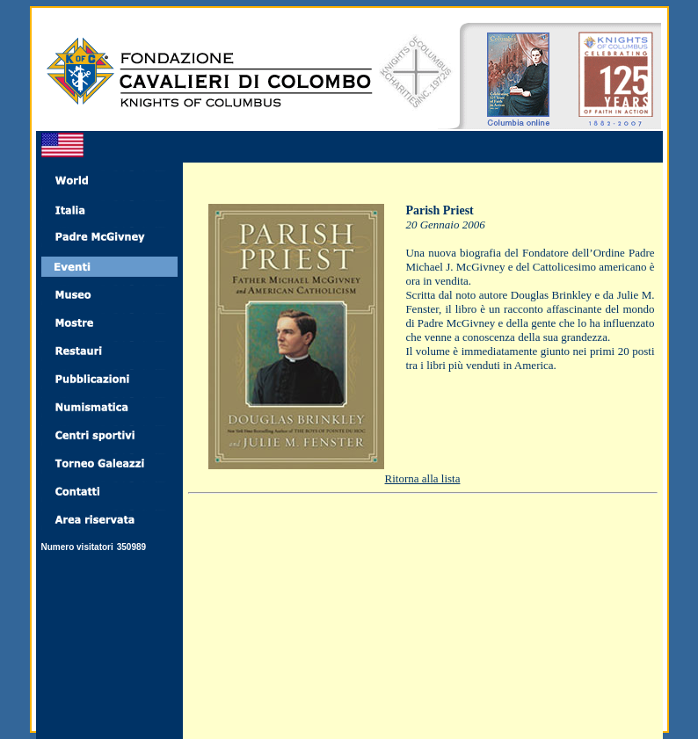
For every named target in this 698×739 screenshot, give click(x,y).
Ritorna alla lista (423, 478)
